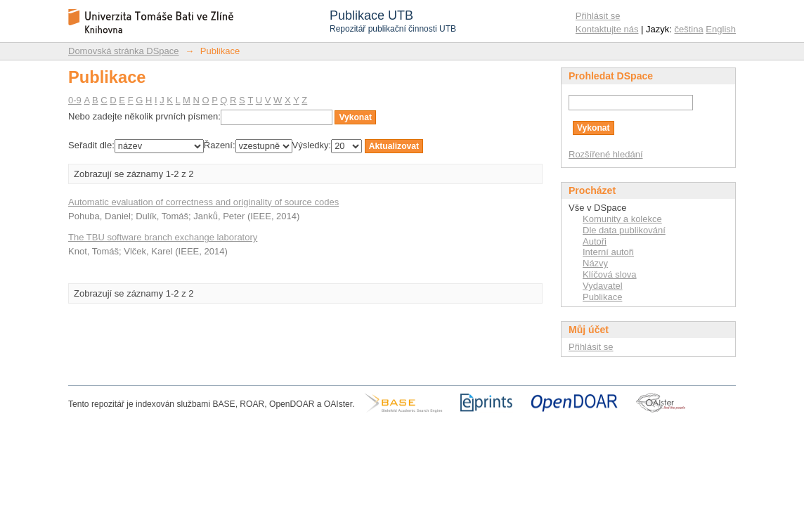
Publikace (602, 297)
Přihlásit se (598, 16)
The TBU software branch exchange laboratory (162, 237)
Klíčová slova (610, 274)
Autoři (595, 241)
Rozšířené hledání (606, 154)
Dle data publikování (624, 230)
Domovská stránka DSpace (123, 51)
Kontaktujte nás (607, 29)
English (721, 29)
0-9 (75, 100)
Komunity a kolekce (622, 219)
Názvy (595, 263)
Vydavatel (603, 285)
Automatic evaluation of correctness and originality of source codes (203, 202)
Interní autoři (608, 252)
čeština (689, 29)
